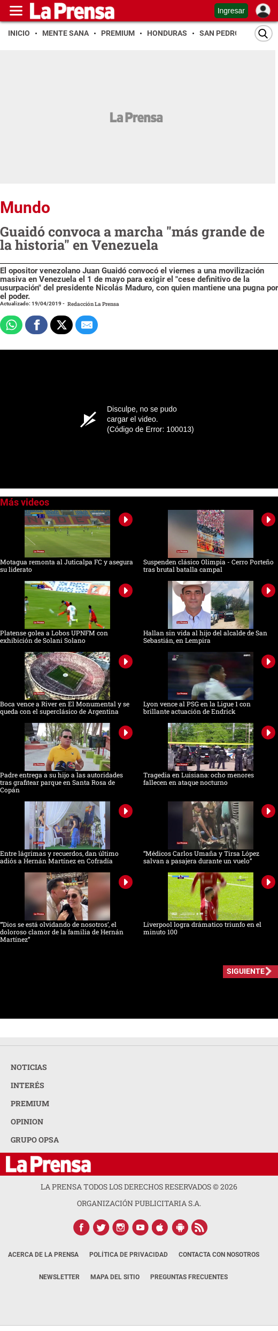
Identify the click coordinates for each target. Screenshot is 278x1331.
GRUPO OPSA (35, 1140)
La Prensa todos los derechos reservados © (139, 1187)
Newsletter (59, 1277)
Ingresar (231, 10)
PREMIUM (30, 1103)
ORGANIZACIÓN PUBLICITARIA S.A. (139, 1203)
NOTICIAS (29, 1067)
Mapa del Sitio (115, 1277)
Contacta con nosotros (219, 1254)
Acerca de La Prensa (43, 1254)
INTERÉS (27, 1085)
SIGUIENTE (246, 971)
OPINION (27, 1121)
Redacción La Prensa (93, 304)
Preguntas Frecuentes (189, 1277)
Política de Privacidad (128, 1254)
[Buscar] (263, 33)
